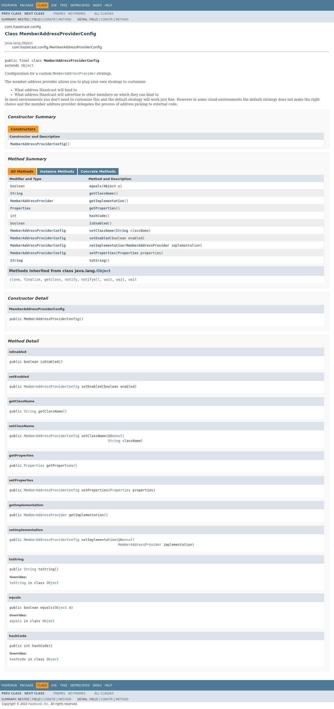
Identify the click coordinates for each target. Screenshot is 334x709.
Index (97, 5)
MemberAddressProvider (31, 201)
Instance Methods (57, 171)
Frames (59, 13)
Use (54, 5)
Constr (49, 19)
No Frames (76, 13)
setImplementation (106, 245)
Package (26, 5)
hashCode (97, 216)
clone (14, 279)
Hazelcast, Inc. (38, 704)
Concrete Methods (98, 171)
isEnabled (98, 223)
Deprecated (80, 5)
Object (27, 65)
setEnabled (99, 238)
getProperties (102, 208)
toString (97, 260)
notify (71, 279)
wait (108, 279)
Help (108, 5)
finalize (32, 279)
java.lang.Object (19, 43)
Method (64, 19)
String (16, 193)
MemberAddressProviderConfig (38, 144)
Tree (63, 5)
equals (95, 186)
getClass (52, 279)
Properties (20, 208)
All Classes (104, 13)
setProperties (102, 253)
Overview (9, 5)
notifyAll (90, 279)
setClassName (101, 231)
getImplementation (106, 201)
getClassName (101, 193)
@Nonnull (116, 436)
